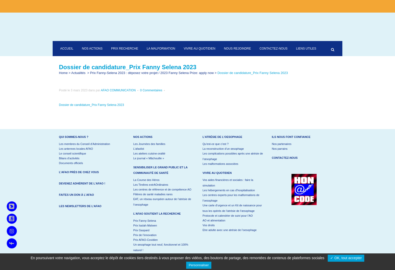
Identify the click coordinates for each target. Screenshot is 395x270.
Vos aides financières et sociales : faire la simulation (228, 182)
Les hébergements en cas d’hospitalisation (229, 190)
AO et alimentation (214, 220)
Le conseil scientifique (72, 153)
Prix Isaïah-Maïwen (145, 225)
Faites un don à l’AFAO (76, 194)
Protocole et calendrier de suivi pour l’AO (228, 215)
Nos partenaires (281, 143)
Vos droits (209, 225)
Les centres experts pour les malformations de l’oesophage (231, 198)
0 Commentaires (151, 90)
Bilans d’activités (69, 158)
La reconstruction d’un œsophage (223, 148)
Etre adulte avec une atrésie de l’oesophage (230, 230)
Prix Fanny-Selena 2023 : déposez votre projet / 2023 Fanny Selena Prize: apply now (152, 73)
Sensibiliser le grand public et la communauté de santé (160, 170)
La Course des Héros (146, 179)
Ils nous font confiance (291, 136)
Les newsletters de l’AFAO (80, 206)
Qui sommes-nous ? (73, 136)
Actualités (78, 73)
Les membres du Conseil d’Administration (84, 143)
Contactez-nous (285, 157)
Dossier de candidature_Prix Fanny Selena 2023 (91, 105)
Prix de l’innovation (144, 235)
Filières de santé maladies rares (153, 194)
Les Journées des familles (149, 143)
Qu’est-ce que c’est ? (215, 143)
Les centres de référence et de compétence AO (162, 189)
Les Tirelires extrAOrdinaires (150, 184)
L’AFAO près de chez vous (79, 172)
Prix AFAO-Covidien (145, 239)
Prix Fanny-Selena (144, 220)
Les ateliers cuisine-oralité (149, 153)
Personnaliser (199, 265)
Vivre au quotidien (217, 172)
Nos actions (142, 136)
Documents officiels (71, 163)
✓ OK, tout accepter (346, 258)
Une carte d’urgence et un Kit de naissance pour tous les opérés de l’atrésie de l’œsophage (232, 208)
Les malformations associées (220, 163)
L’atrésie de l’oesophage (222, 136)
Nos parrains (279, 148)
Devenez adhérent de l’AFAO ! (82, 183)
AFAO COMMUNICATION (118, 90)
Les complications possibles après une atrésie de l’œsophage (233, 156)
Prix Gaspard (141, 230)
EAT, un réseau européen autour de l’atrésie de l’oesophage (162, 202)
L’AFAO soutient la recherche (157, 213)
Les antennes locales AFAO (76, 148)
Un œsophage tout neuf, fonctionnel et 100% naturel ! (160, 247)
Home (63, 73)
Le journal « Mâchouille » (148, 158)
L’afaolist (138, 148)
